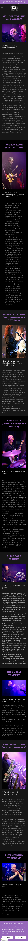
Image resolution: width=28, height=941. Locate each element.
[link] (14, 8)
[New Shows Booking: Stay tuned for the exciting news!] (14, 2)
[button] (3, 7)
